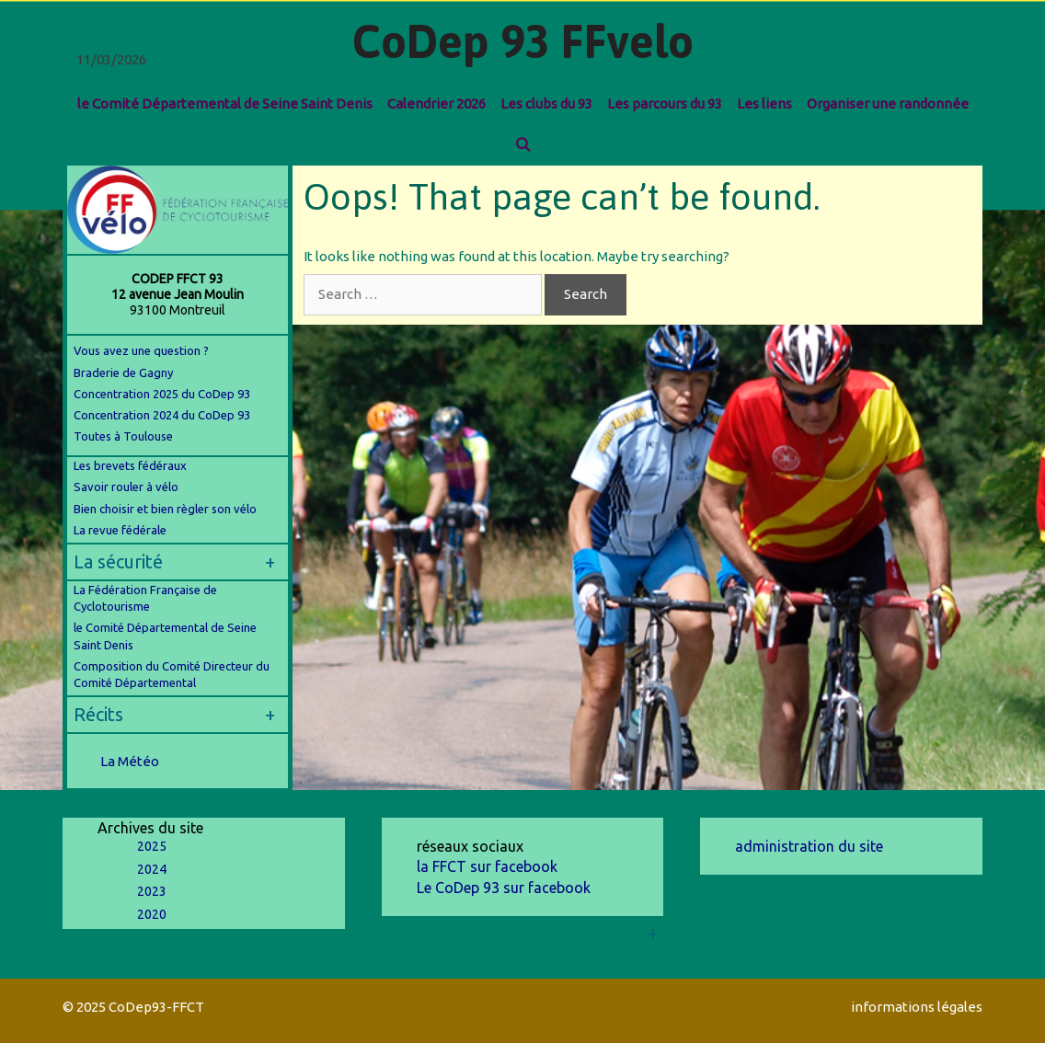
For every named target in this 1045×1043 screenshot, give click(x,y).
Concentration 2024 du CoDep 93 (163, 414)
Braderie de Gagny (123, 372)
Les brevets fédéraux (130, 465)
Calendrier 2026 (436, 103)
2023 (152, 891)
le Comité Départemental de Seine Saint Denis (225, 103)
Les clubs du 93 (546, 103)
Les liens (764, 103)
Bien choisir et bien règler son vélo (165, 508)
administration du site (809, 846)
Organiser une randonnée (888, 103)
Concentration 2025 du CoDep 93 (162, 393)
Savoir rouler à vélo (126, 486)
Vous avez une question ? (141, 350)
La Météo (129, 761)
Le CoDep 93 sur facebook (504, 887)
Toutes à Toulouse (123, 436)
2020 (152, 914)
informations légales (916, 1006)
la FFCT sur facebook (487, 866)
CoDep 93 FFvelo (523, 41)
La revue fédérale (120, 529)
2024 (152, 869)
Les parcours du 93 (664, 103)
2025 (152, 846)
